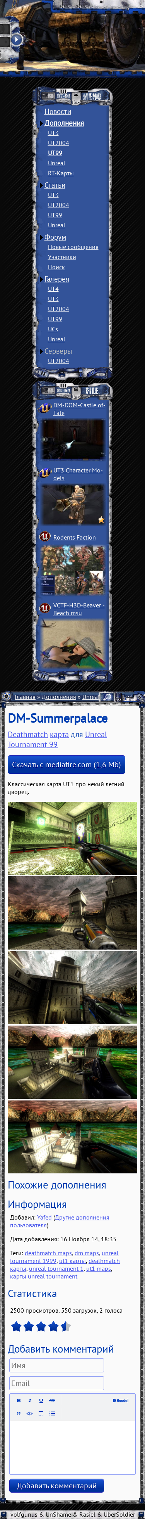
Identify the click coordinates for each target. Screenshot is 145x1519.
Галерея (56, 279)
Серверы (58, 351)
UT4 (53, 288)
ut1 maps (98, 1268)
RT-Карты (61, 173)
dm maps (87, 1253)
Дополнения (64, 123)
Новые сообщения (73, 247)
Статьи (54, 185)
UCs (53, 329)
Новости (57, 111)
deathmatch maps (48, 1253)
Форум (55, 237)
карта (59, 734)
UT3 (53, 133)
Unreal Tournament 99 (57, 739)
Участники (62, 257)
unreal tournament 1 (56, 1268)
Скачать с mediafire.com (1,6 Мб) (66, 765)
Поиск (56, 267)
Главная (25, 697)
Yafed (44, 1217)
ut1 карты (72, 1261)
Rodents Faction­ (74, 537)
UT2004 (58, 143)
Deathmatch (28, 734)
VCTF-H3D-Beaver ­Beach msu (79, 609)
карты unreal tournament (43, 1276)
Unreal (56, 163)
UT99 (55, 153)
